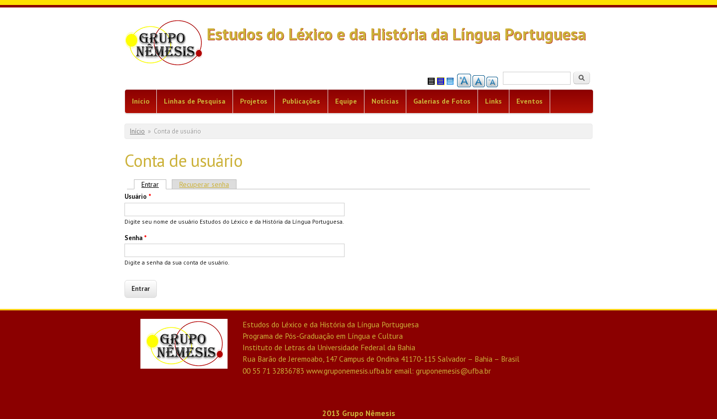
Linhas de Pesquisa (195, 101)
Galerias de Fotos (442, 101)
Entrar (153, 184)
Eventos (529, 101)
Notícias (385, 101)
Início (140, 101)
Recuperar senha (204, 184)
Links (493, 101)
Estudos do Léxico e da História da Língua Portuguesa (396, 33)
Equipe (346, 101)
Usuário (137, 196)
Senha (135, 238)
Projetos (253, 101)
